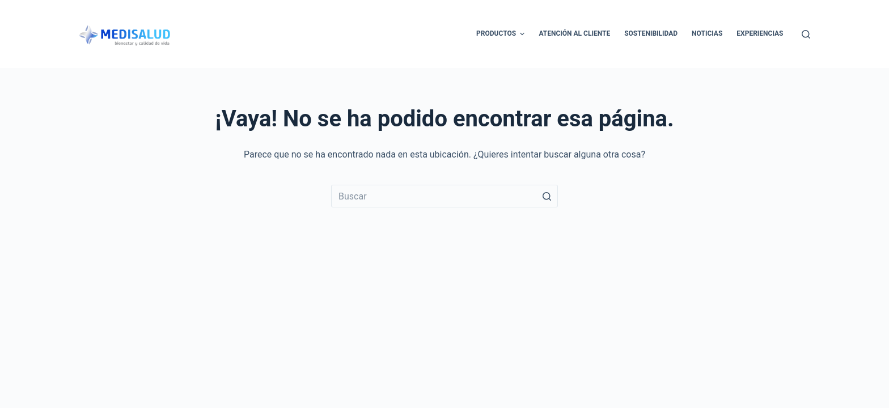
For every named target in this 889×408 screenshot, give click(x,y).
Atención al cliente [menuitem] (574, 33)
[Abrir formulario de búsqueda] (806, 34)
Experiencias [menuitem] (759, 33)
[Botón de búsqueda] (546, 196)
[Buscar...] (444, 196)
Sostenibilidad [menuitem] (651, 33)
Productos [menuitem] (501, 34)
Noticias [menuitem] (707, 33)
